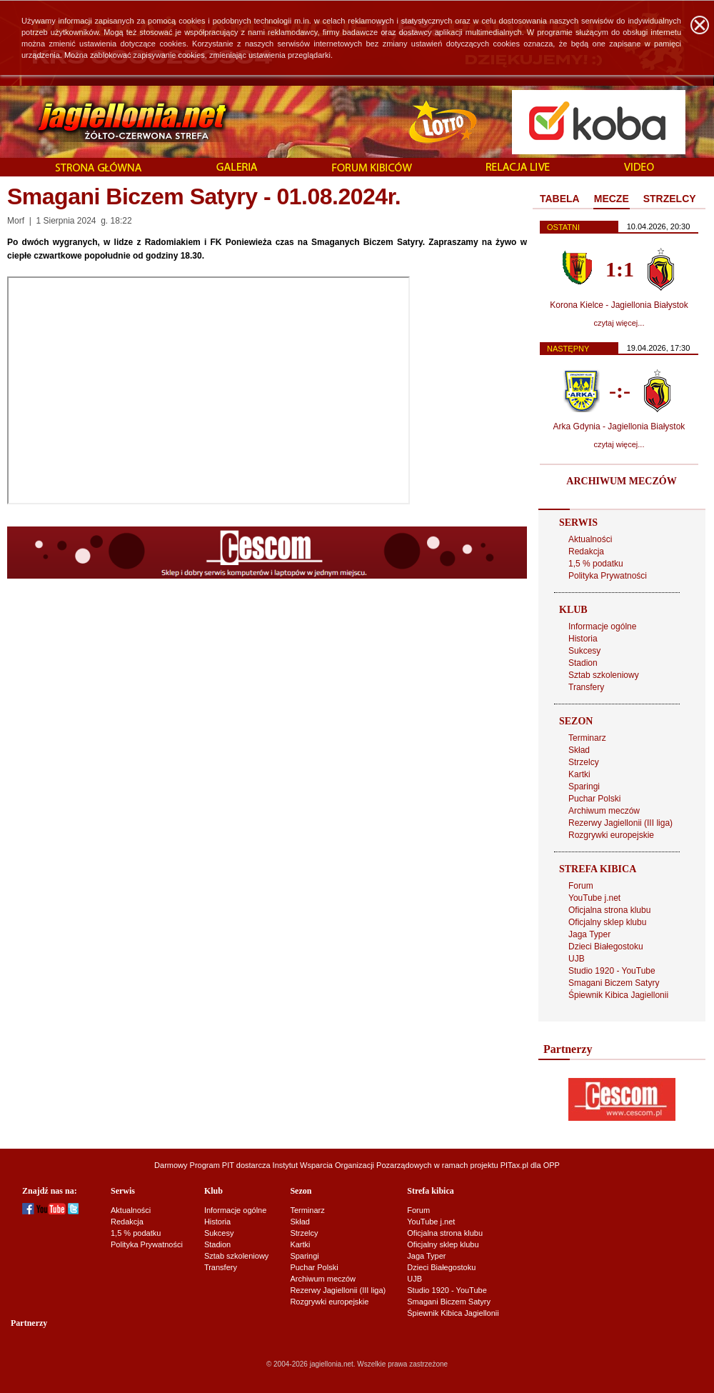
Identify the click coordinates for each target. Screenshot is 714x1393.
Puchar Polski (594, 799)
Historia (583, 639)
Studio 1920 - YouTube (611, 971)
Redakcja (586, 551)
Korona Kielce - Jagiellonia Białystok (619, 305)
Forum (580, 886)
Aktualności (590, 539)
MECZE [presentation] (611, 198)
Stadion (583, 663)
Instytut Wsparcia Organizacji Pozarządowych (352, 1165)
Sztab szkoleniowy (603, 675)
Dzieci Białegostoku (605, 947)
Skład (579, 750)
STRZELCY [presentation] (669, 198)
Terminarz (587, 738)
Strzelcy (583, 762)
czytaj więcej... (619, 323)
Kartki (579, 774)
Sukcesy (584, 651)
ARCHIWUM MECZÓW (621, 481)
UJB (576, 959)
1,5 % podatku (595, 564)
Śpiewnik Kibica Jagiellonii (618, 995)
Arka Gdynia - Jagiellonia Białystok (619, 426)
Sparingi (584, 787)
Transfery (586, 687)
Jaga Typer (589, 934)
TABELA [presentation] (560, 198)
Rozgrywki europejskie (611, 835)
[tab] (559, 199)
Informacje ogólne (602, 626)
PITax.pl (514, 1165)
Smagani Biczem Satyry (613, 983)
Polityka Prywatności (607, 576)
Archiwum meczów (604, 811)
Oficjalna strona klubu (609, 910)
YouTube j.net (594, 898)
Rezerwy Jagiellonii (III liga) (620, 823)
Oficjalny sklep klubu (607, 922)
